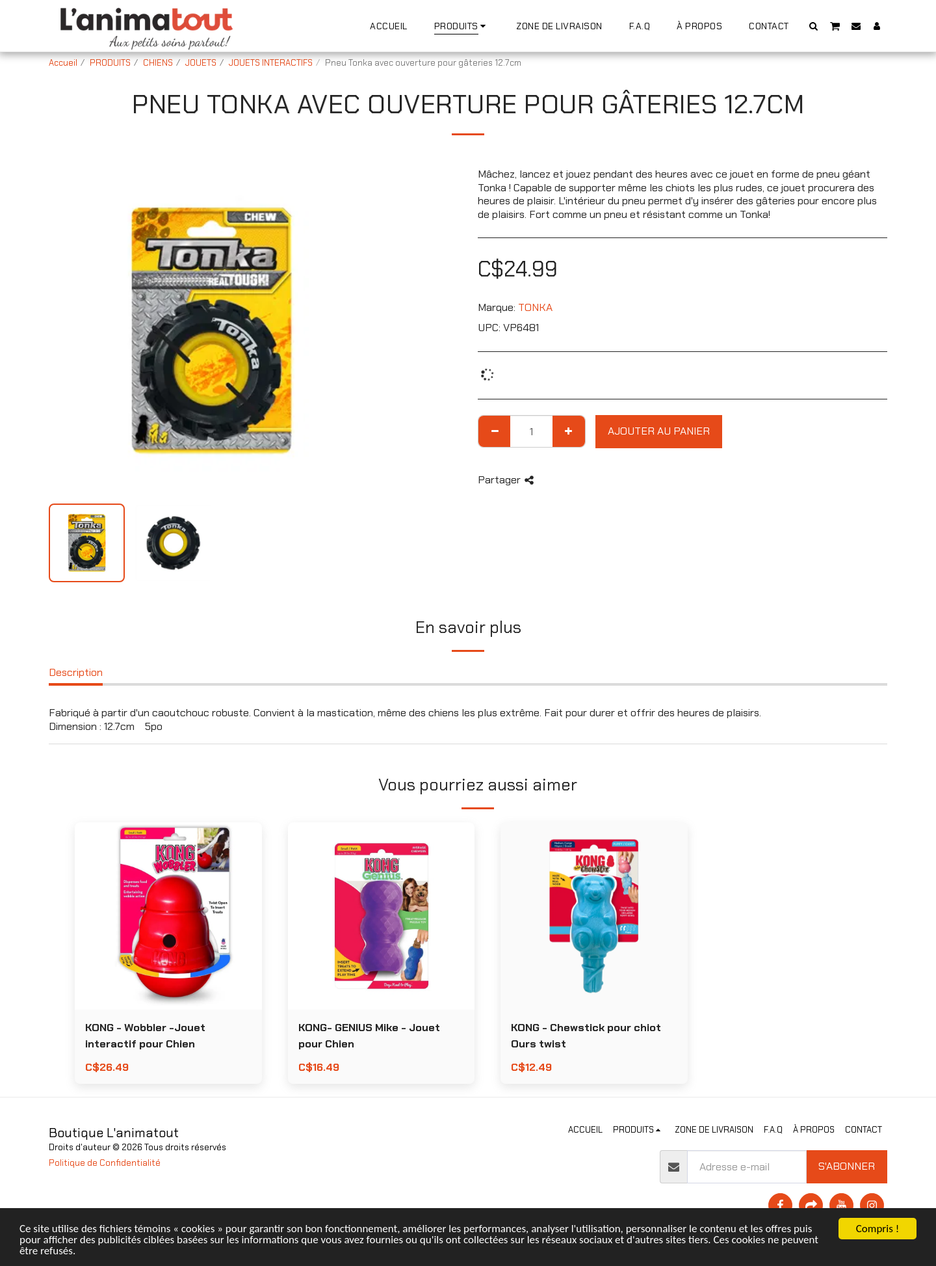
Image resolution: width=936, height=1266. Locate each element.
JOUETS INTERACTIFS (271, 62)
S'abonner (846, 1166)
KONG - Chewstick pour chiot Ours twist (586, 1036)
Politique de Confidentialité (105, 1162)
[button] (814, 26)
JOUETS (200, 62)
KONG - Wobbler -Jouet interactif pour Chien (145, 1036)
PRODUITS (110, 62)
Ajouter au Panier (659, 431)
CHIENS (158, 62)
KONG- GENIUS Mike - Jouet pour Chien (369, 1036)
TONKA (535, 307)
